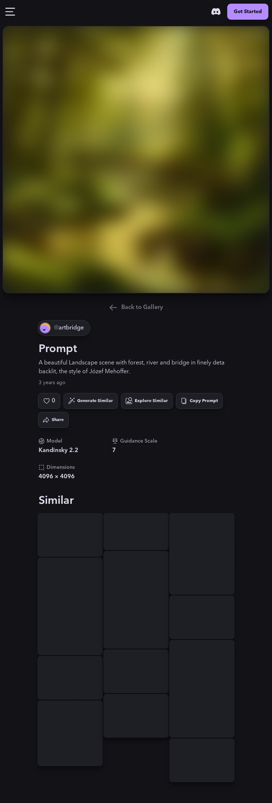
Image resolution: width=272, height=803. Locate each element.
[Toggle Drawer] (10, 11)
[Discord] (216, 11)
